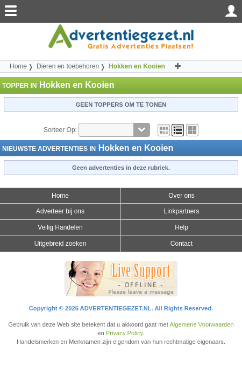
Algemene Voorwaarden (201, 324)
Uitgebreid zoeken (60, 243)
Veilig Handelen (60, 227)
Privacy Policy (124, 333)
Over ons (181, 195)
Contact (181, 243)
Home (18, 66)
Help (181, 227)
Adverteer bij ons (60, 211)
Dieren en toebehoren (68, 66)
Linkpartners (181, 211)
